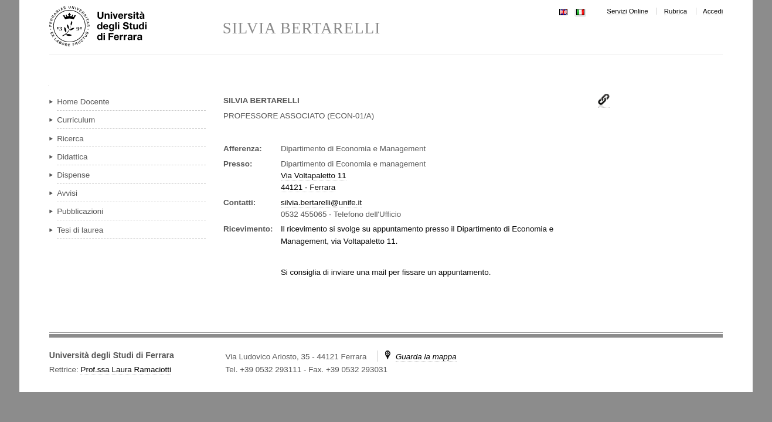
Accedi (713, 11)
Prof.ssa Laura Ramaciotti (125, 369)
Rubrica (675, 11)
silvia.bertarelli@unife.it (321, 202)
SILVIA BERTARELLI (302, 28)
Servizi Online (627, 11)
